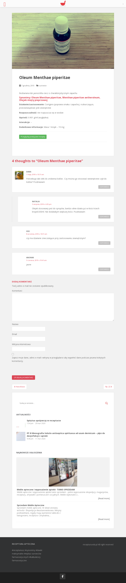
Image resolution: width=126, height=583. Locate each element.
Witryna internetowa (21, 344)
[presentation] (33, 369)
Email (14, 334)
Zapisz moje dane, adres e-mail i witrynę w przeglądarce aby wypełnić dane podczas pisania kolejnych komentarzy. (58, 359)
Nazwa (15, 324)
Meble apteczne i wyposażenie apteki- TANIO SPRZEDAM (46, 489)
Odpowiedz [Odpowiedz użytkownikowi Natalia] (104, 217)
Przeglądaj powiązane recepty (33, 137)
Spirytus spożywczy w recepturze (44, 420)
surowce (43, 85)
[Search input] (62, 403)
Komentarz (17, 290)
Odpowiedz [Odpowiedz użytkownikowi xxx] (104, 243)
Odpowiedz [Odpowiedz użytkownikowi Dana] (104, 187)
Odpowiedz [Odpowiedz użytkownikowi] (104, 269)
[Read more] (104, 498)
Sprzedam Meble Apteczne (30, 505)
